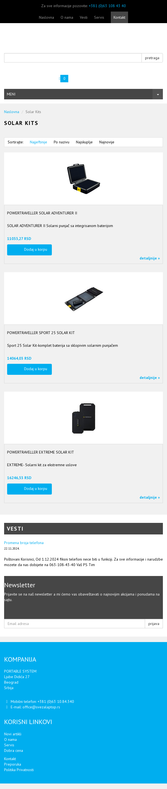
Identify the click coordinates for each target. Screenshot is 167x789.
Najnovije (106, 142)
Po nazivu (61, 142)
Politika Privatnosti (19, 769)
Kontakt (119, 17)
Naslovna (46, 17)
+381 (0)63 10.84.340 (56, 701)
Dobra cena (13, 750)
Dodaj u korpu (35, 249)
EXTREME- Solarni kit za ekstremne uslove (42, 464)
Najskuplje (84, 142)
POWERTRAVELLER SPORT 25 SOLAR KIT (41, 332)
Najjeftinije (38, 142)
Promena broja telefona (24, 542)
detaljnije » (150, 258)
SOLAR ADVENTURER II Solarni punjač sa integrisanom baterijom (60, 225)
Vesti (83, 17)
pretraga (152, 57)
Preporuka (12, 764)
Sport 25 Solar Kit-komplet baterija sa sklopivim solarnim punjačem (62, 345)
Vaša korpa (33, 76)
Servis (99, 17)
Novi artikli (12, 733)
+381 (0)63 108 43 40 (107, 5)
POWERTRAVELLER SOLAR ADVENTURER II (42, 213)
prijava (153, 623)
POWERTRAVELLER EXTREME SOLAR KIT (40, 452)
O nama (67, 17)
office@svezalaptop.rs (41, 707)
